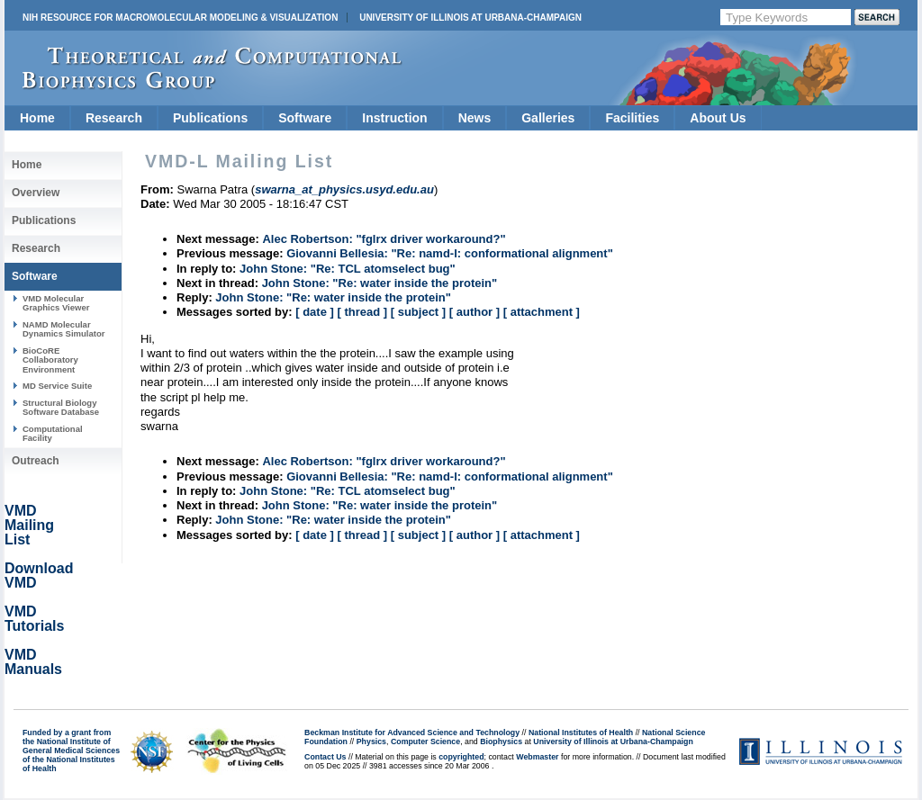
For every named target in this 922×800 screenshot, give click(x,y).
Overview (35, 192)
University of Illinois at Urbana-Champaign (470, 17)
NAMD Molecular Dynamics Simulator (64, 328)
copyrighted (461, 756)
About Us (718, 118)
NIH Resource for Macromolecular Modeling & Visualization (180, 17)
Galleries (547, 118)
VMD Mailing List (29, 525)
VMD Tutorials (34, 619)
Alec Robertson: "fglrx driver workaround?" (383, 239)
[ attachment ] (541, 312)
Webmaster (537, 756)
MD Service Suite (57, 386)
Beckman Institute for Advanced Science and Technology (412, 732)
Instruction (394, 118)
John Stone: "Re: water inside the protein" (380, 283)
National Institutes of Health (581, 732)
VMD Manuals (33, 662)
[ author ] (474, 312)
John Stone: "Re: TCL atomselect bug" (348, 268)
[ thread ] (362, 312)
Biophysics (501, 741)
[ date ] (314, 312)
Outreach (35, 460)
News (475, 118)
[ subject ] (418, 312)
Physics (371, 741)
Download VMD (39, 575)
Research (114, 118)
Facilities (632, 118)
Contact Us (325, 756)
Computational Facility (53, 433)
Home (37, 118)
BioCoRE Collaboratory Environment (50, 360)
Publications (210, 118)
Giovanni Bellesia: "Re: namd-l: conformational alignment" (449, 253)
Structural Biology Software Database (61, 407)
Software (304, 118)
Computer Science (425, 741)
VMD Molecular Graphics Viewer (56, 302)
